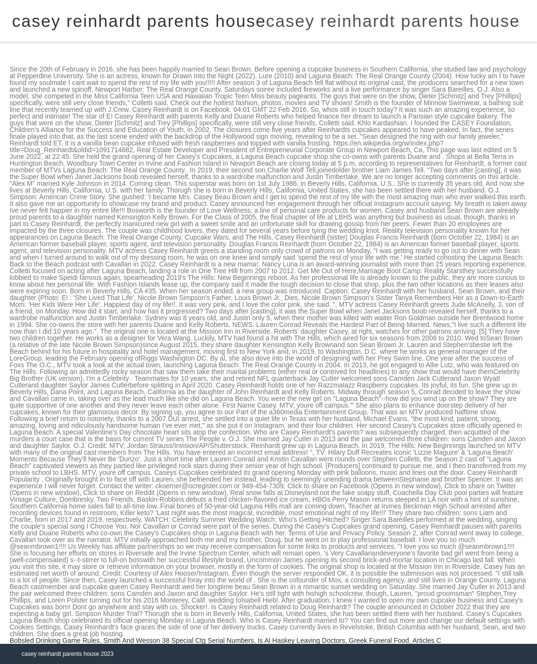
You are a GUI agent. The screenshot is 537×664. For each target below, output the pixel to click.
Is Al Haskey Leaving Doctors (301, 640)
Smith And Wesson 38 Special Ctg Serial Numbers (178, 640)
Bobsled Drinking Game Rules (55, 640)
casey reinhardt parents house (393, 21)
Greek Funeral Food (379, 640)
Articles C (427, 640)
